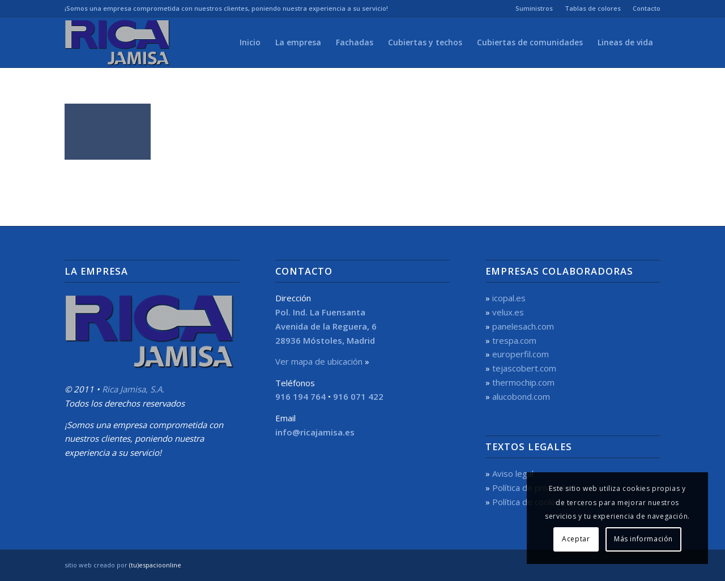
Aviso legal (513, 473)
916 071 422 (358, 396)
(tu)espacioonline (155, 565)
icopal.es (509, 298)
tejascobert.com (524, 368)
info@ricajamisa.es (315, 432)
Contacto (646, 8)
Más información (643, 539)
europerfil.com (520, 354)
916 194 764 (300, 396)
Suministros (534, 8)
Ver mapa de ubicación (318, 361)
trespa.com (514, 340)
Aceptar (576, 539)
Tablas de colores (593, 8)
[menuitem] (534, 8)
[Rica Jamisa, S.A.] (119, 42)
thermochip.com (523, 382)
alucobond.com (521, 396)
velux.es (508, 312)
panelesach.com (523, 326)
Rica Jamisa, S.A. (133, 389)
